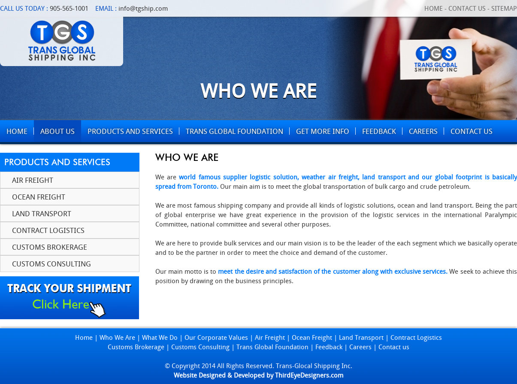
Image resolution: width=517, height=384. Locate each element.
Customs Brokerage (49, 247)
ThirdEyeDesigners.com (309, 375)
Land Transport (41, 213)
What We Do (160, 337)
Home (433, 8)
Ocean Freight (38, 197)
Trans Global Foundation (272, 346)
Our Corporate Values (216, 337)
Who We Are (117, 337)
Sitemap (504, 8)
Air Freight (32, 180)
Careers (360, 346)
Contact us (393, 346)
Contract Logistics (48, 230)
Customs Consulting (51, 264)
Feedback (328, 346)
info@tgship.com (143, 8)
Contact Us (467, 8)
